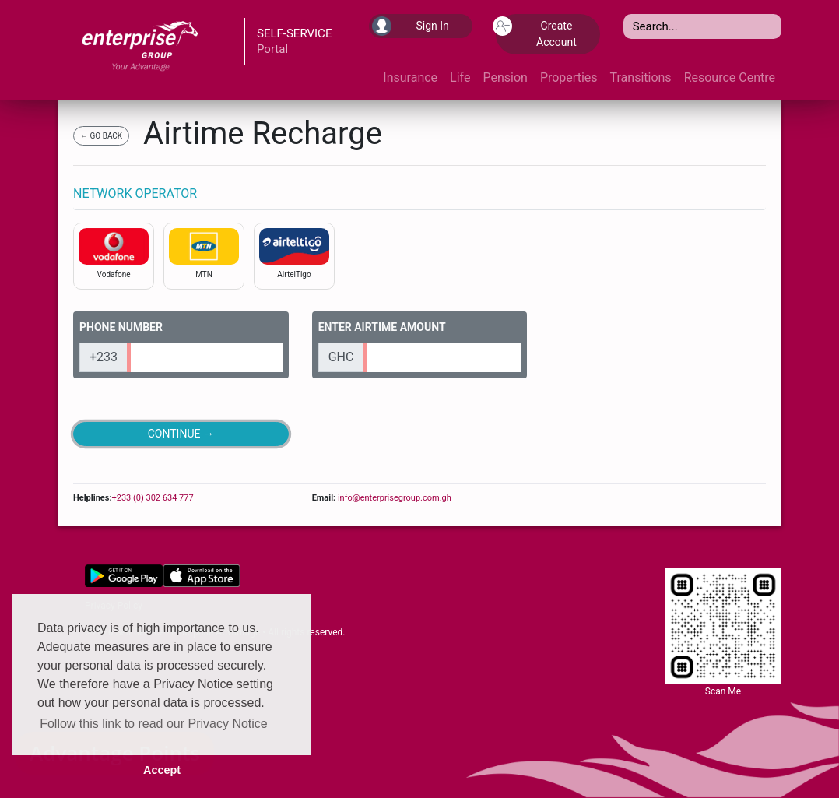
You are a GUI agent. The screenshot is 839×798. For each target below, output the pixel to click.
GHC (341, 357)
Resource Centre (729, 77)
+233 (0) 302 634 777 (152, 498)
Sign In (410, 26)
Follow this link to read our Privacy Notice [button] (154, 723)
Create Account (536, 32)
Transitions (641, 77)
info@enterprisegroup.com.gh (393, 498)
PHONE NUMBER (121, 327)
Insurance (410, 77)
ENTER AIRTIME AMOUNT (382, 327)
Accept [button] (162, 770)
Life (460, 77)
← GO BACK (101, 136)
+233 (104, 357)
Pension (505, 77)
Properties (569, 77)
